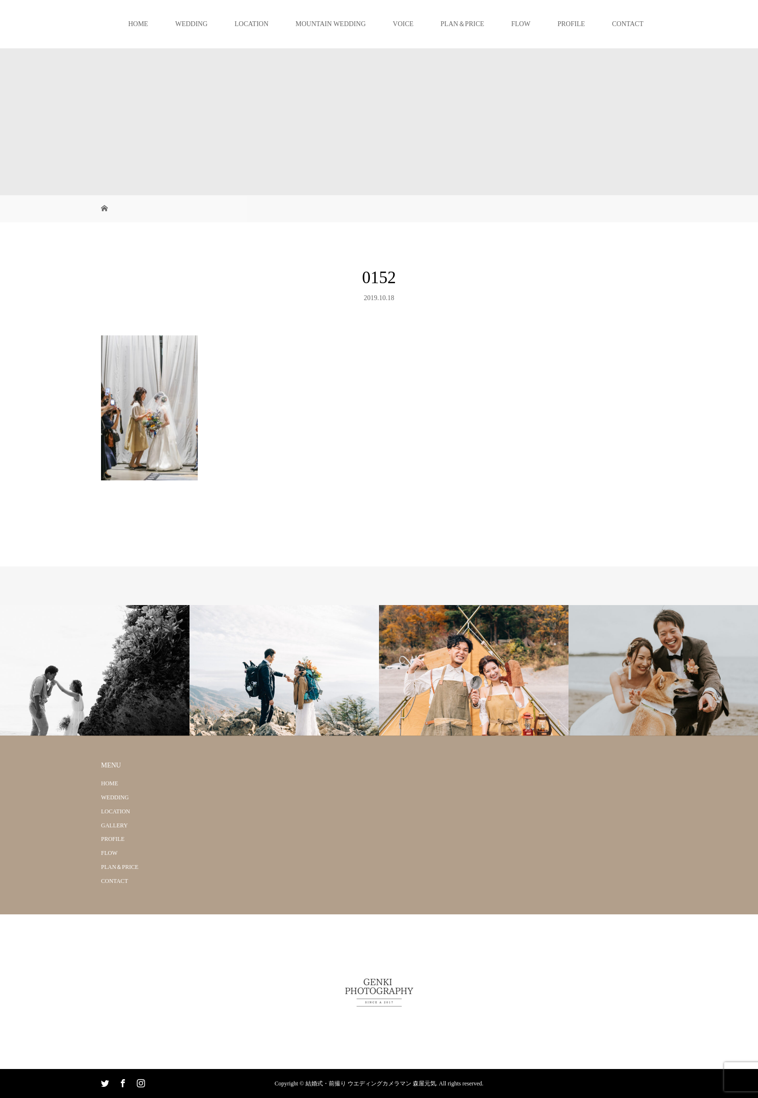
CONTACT (627, 24)
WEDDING (191, 24)
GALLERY (114, 825)
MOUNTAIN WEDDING (330, 24)
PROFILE (571, 24)
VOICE (403, 24)
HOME (138, 24)
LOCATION (251, 24)
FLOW (521, 24)
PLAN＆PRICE (462, 24)
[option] (95, 670)
